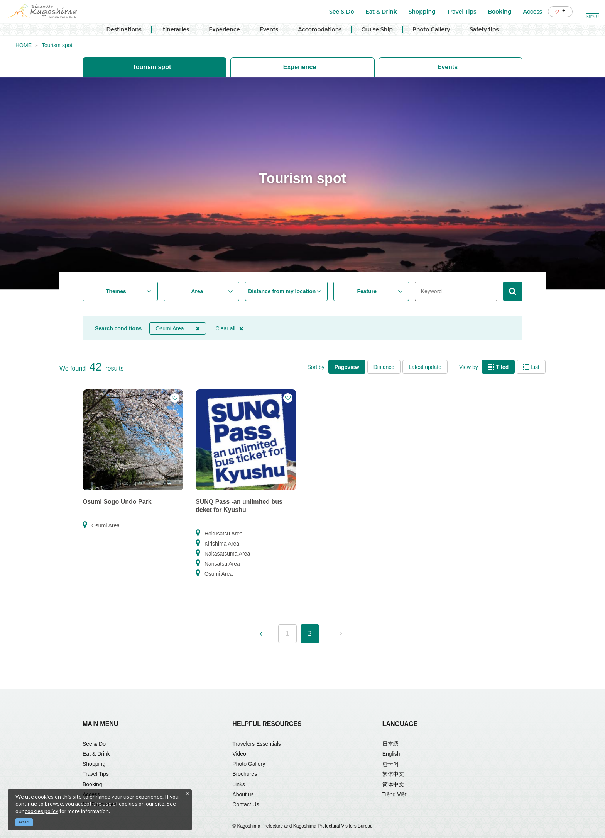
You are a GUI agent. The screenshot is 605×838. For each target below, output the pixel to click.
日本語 (390, 744)
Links (238, 784)
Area (197, 291)
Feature (367, 291)
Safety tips (484, 29)
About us (242, 794)
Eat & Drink (96, 754)
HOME (23, 45)
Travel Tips (96, 774)
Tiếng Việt (394, 794)
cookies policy (41, 810)
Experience (224, 29)
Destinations (123, 29)
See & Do (94, 744)
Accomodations (319, 29)
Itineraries (175, 29)
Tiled (498, 367)
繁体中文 (393, 774)
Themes (116, 291)
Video (239, 754)
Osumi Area (177, 328)
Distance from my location (282, 291)
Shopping (94, 764)
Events (269, 29)
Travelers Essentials (256, 744)
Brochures (244, 774)
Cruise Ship (376, 29)
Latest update (425, 367)
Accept (24, 822)
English (391, 754)
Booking (92, 784)
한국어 (390, 764)
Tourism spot (57, 45)
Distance (383, 367)
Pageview (347, 367)
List (531, 367)
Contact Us (245, 804)
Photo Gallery (431, 29)
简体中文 (393, 784)
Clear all (229, 328)
